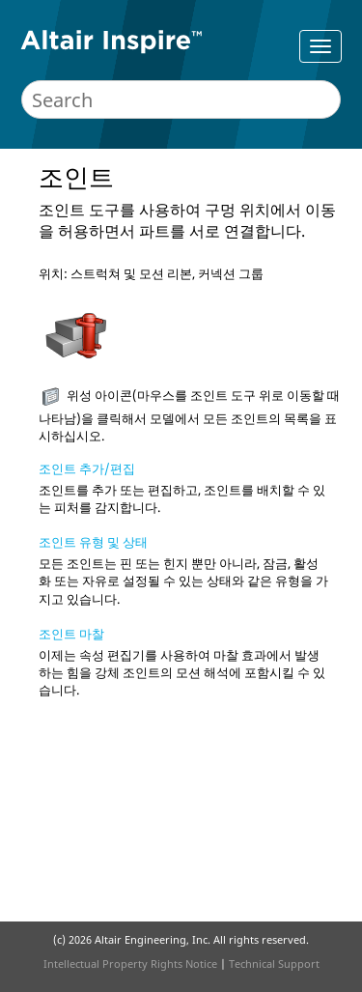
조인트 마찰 (71, 633)
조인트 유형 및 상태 (93, 542)
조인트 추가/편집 (87, 468)
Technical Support (274, 963)
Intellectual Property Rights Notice (130, 963)
